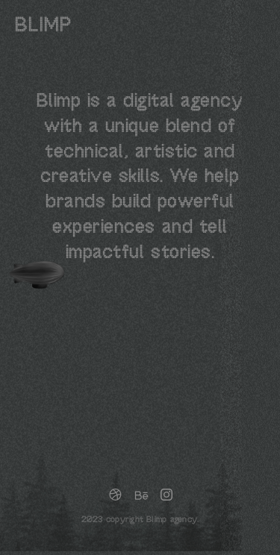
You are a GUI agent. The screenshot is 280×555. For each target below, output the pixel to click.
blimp (43, 26)
